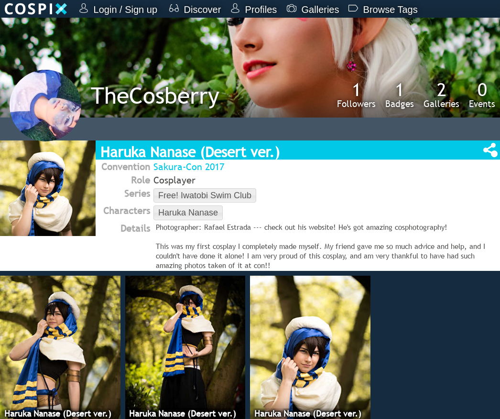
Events (482, 94)
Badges (399, 94)
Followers (356, 94)
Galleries (441, 94)
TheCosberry (155, 95)
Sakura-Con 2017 (188, 167)
